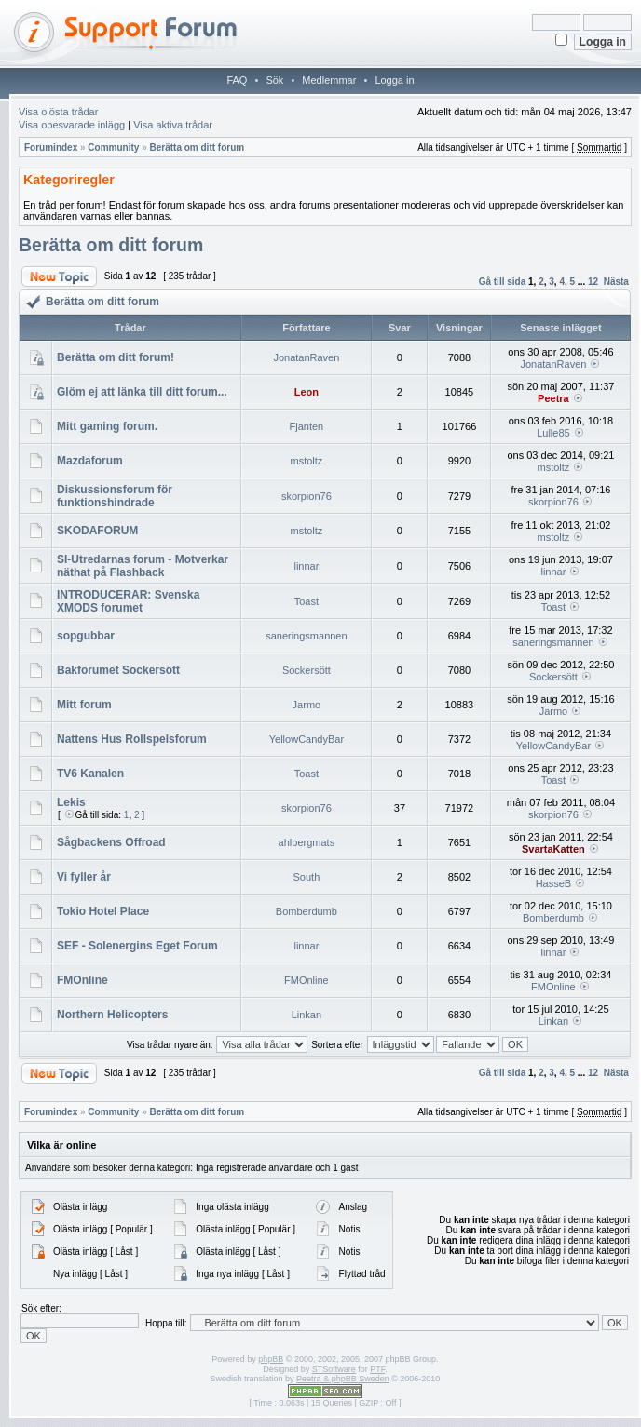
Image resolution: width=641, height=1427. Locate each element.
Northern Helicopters (112, 1014)
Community (113, 147)
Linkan (306, 1014)
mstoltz (306, 460)
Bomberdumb (306, 911)
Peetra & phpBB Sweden (342, 1378)
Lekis (71, 802)
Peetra (553, 398)
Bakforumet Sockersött (118, 670)
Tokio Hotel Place (103, 911)
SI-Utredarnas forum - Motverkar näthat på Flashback (142, 566)
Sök (274, 80)
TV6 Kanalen (90, 773)
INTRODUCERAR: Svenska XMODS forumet (128, 601)
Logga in (394, 80)
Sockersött (306, 670)
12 (593, 281)
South (306, 876)
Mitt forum (84, 704)
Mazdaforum (90, 460)
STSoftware (334, 1369)
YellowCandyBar (306, 739)
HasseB (554, 883)
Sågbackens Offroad (111, 842)
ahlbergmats (307, 842)
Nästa (616, 281)
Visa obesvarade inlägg (72, 124)
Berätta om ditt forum (196, 147)
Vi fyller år (84, 876)
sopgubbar (86, 635)
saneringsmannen (306, 635)
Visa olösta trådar (58, 111)
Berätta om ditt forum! (115, 357)
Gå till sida (502, 281)
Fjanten (307, 426)
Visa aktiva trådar (172, 124)
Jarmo (307, 704)
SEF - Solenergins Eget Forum (137, 945)
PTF (377, 1369)
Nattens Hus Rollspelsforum (132, 739)
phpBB (270, 1359)
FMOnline (82, 980)
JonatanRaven (306, 357)
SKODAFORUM (97, 530)
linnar (306, 566)
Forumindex (50, 147)
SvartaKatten (553, 849)
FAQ (236, 80)
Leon (306, 391)
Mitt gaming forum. (107, 426)
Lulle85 (553, 432)
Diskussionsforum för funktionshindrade (114, 496)
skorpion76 (306, 496)
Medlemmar (329, 80)
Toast (306, 601)
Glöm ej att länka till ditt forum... (142, 391)
